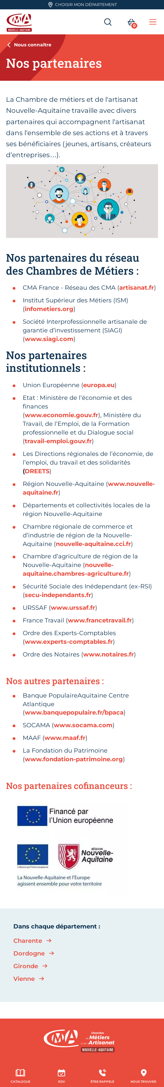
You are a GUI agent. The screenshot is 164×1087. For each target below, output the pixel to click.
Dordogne (29, 953)
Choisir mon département (82, 4)
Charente (27, 940)
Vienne (24, 979)
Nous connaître (32, 45)
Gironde (25, 966)
